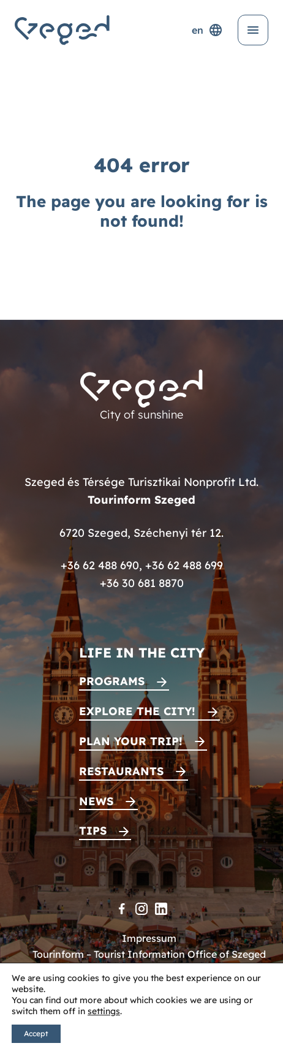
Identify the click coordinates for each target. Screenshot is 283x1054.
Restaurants (121, 771)
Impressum (149, 938)
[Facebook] (122, 908)
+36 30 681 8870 (142, 583)
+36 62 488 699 (184, 565)
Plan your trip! (131, 741)
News (96, 801)
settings (104, 1011)
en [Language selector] (207, 30)
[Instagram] (141, 908)
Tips (93, 831)
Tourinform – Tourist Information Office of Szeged (149, 954)
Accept (36, 1033)
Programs (112, 681)
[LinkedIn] (161, 908)
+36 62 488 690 (100, 565)
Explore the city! (137, 711)
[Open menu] (253, 30)
